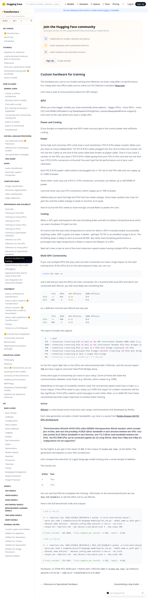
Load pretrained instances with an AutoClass (16, 57)
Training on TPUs (13, 228)
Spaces (95, 4)
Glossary (8, 363)
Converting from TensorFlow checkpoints (18, 116)
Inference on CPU (13, 239)
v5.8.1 (106, 10)
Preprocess (9, 63)
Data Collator (11, 424)
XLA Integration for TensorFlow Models (14, 281)
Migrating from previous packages (15, 347)
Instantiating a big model (16, 265)
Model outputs (11, 452)
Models (69, 4)
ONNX (8, 444)
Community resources (14, 338)
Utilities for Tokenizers (15, 537)
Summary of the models (15, 371)
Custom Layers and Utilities (17, 529)
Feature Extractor (13, 476)
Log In (131, 4)
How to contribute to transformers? (14, 295)
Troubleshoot (11, 129)
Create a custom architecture (12, 95)
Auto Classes (11, 413)
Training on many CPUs (15, 224)
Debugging (10, 269)
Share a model (10, 77)
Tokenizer (9, 464)
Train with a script (13, 104)
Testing (8, 324)
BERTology (9, 383)
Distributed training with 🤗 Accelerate (16, 72)
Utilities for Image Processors (13, 550)
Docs (106, 4)
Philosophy (9, 360)
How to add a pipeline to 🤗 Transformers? (17, 318)
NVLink (44, 409)
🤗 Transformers (11, 33)
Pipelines (9, 456)
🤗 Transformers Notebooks (17, 334)
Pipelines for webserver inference (14, 395)
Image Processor (12, 479)
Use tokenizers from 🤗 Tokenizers (15, 142)
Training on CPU (12, 221)
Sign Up (140, 4)
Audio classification (14, 168)
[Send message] (142, 593)
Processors (10, 460)
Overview (9, 209)
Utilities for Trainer (13, 541)
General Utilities (12, 556)
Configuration (11, 420)
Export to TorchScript (14, 125)
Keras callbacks (12, 428)
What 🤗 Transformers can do (17, 367)
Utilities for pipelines (14, 533)
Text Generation (12, 440)
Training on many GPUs (15, 217)
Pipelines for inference (14, 52)
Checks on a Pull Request (16, 328)
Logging (9, 432)
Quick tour (9, 37)
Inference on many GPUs (16, 247)
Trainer (8, 468)
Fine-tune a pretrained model (17, 67)
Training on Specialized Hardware (15, 234)
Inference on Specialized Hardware (16, 252)
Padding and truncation (15, 379)
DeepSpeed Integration (15, 472)
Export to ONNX (12, 122)
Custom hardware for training (15, 259)
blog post (120, 85)
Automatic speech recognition (13, 173)
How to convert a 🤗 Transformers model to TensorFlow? (15, 310)
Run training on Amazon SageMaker (16, 109)
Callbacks (9, 417)
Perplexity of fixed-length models (15, 389)
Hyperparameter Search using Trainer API (16, 274)
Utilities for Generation (15, 545)
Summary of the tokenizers (16, 375)
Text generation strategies (17, 154)
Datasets (82, 4)
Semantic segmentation (16, 190)
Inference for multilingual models (16, 149)
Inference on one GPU (15, 243)
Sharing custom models (16, 100)
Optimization (11, 448)
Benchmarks (9, 342)
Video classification (13, 194)
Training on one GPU (14, 213)
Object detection (12, 198)
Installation (9, 41)
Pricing (116, 4)
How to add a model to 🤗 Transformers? (17, 302)
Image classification (14, 186)
